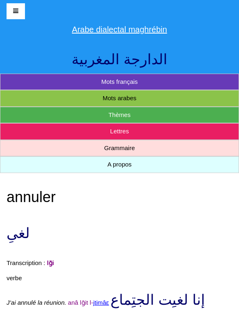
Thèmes (119, 114)
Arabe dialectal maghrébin (119, 29)
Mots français (119, 81)
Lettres (119, 131)
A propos (119, 164)
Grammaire (119, 147)
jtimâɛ (101, 302)
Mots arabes (120, 97)
